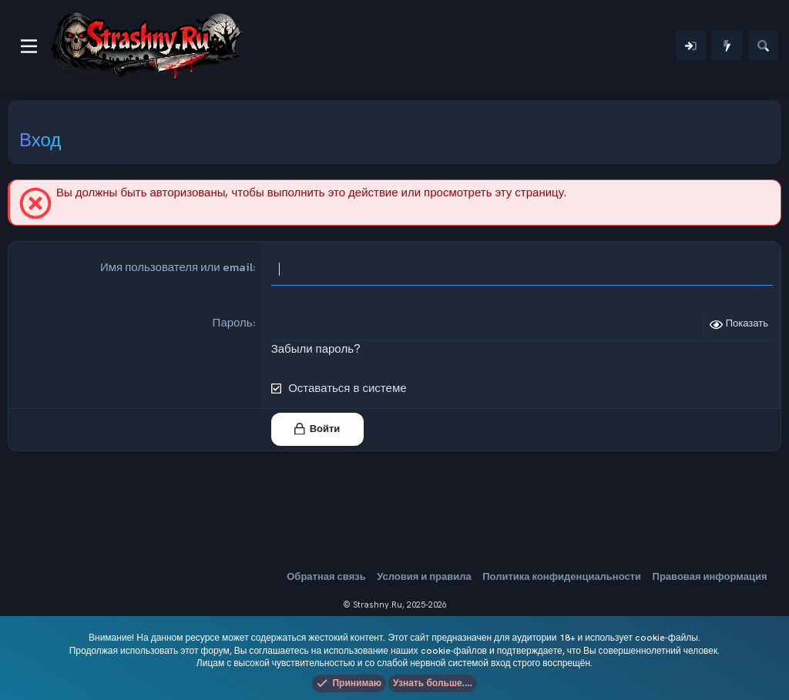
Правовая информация (710, 576)
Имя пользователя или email (176, 267)
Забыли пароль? (316, 349)
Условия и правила (424, 576)
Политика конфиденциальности (561, 576)
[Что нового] (727, 46)
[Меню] (29, 46)
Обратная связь (326, 576)
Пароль (233, 322)
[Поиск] (763, 46)
